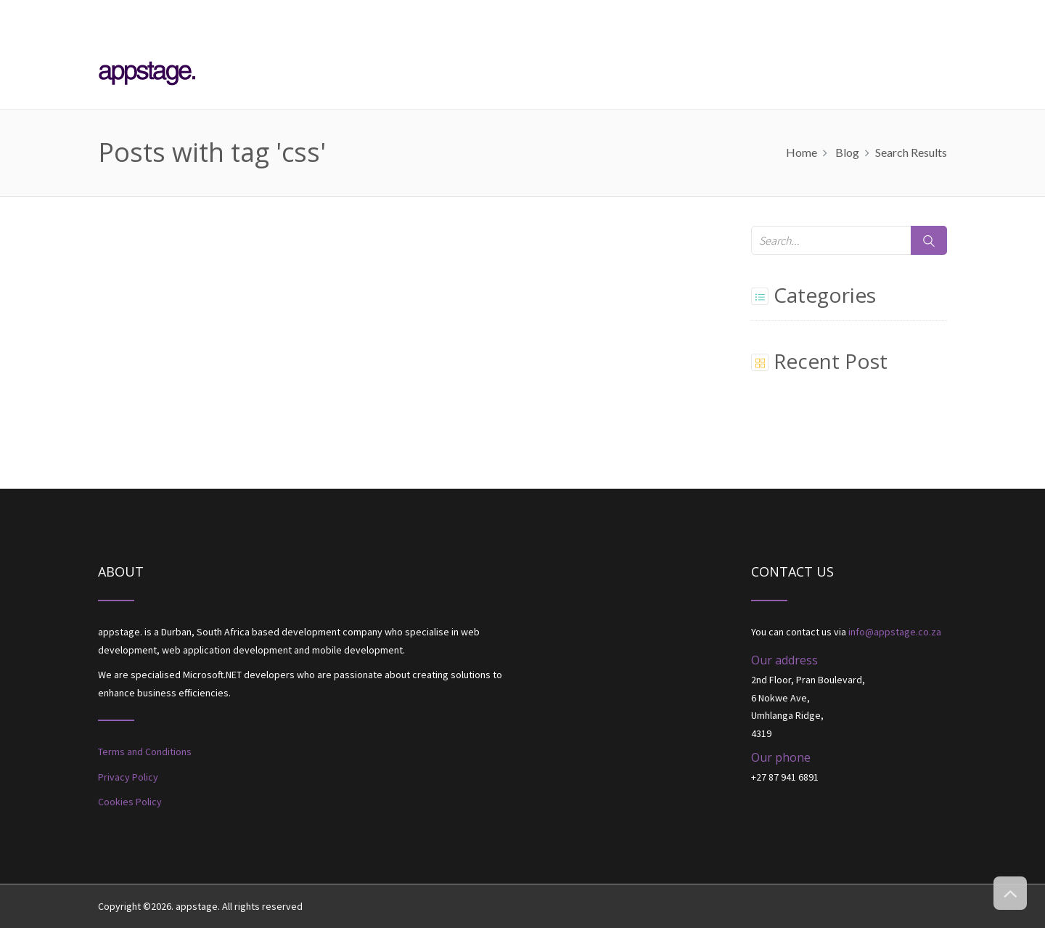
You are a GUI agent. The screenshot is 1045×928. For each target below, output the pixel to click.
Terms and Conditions (145, 751)
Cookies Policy (130, 801)
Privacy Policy (128, 776)
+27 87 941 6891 (785, 776)
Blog (847, 152)
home (801, 152)
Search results (911, 152)
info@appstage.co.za (894, 631)
